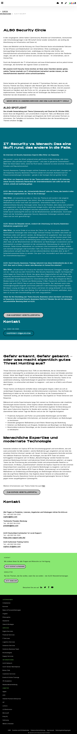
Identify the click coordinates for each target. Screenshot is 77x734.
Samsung (6, 720)
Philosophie (6, 617)
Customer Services (9, 673)
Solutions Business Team (11, 649)
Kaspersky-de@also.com (19, 333)
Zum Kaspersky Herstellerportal (23, 315)
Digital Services (8, 631)
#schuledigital (7, 652)
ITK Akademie (7, 681)
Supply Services (8, 656)
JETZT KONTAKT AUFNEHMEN (15, 566)
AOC (4, 695)
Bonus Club (6, 670)
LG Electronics (7, 709)
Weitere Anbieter (8, 723)
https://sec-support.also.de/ (14, 537)
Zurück (5, 11)
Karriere (5, 606)
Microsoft (6, 712)
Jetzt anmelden (11, 580)
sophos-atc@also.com (11, 546)
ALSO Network (7, 663)
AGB (9, 730)
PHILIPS (5, 716)
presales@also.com (10, 525)
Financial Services (9, 634)
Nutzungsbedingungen (63, 730)
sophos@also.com (10, 517)
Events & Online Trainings (11, 677)
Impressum (50, 730)
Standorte (6, 620)
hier (21, 120)
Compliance (6, 602)
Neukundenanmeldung (10, 684)
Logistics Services (9, 642)
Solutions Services (9, 645)
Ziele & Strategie (8, 624)
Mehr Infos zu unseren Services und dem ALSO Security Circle (38, 101)
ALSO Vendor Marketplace (11, 666)
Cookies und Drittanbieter (20, 730)
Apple (4, 691)
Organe (5, 613)
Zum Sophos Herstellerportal (22, 492)
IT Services (6, 638)
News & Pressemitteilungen (12, 610)
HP (3, 702)
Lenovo (5, 705)
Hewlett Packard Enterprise (12, 698)
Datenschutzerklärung (38, 730)
